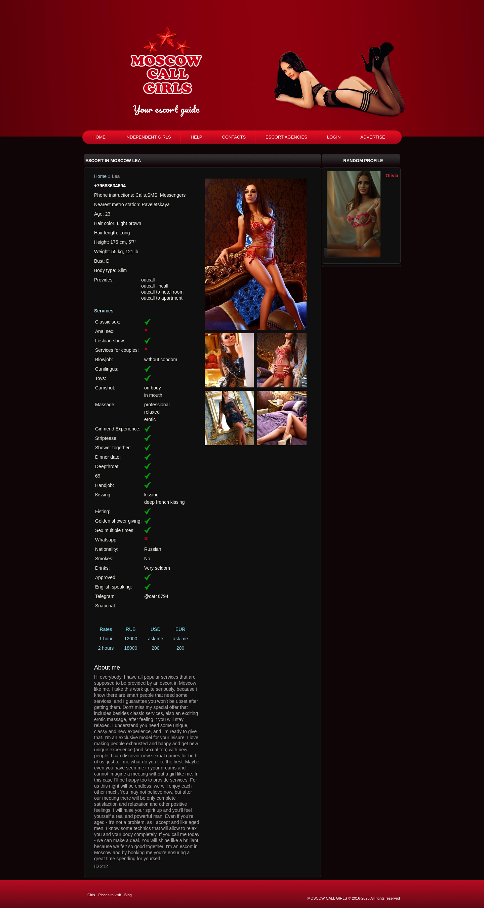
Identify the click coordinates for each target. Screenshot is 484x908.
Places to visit (109, 895)
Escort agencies (286, 137)
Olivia (392, 175)
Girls (91, 895)
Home (99, 137)
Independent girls (148, 137)
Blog (128, 895)
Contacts (234, 137)
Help (196, 137)
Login (333, 137)
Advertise (372, 137)
